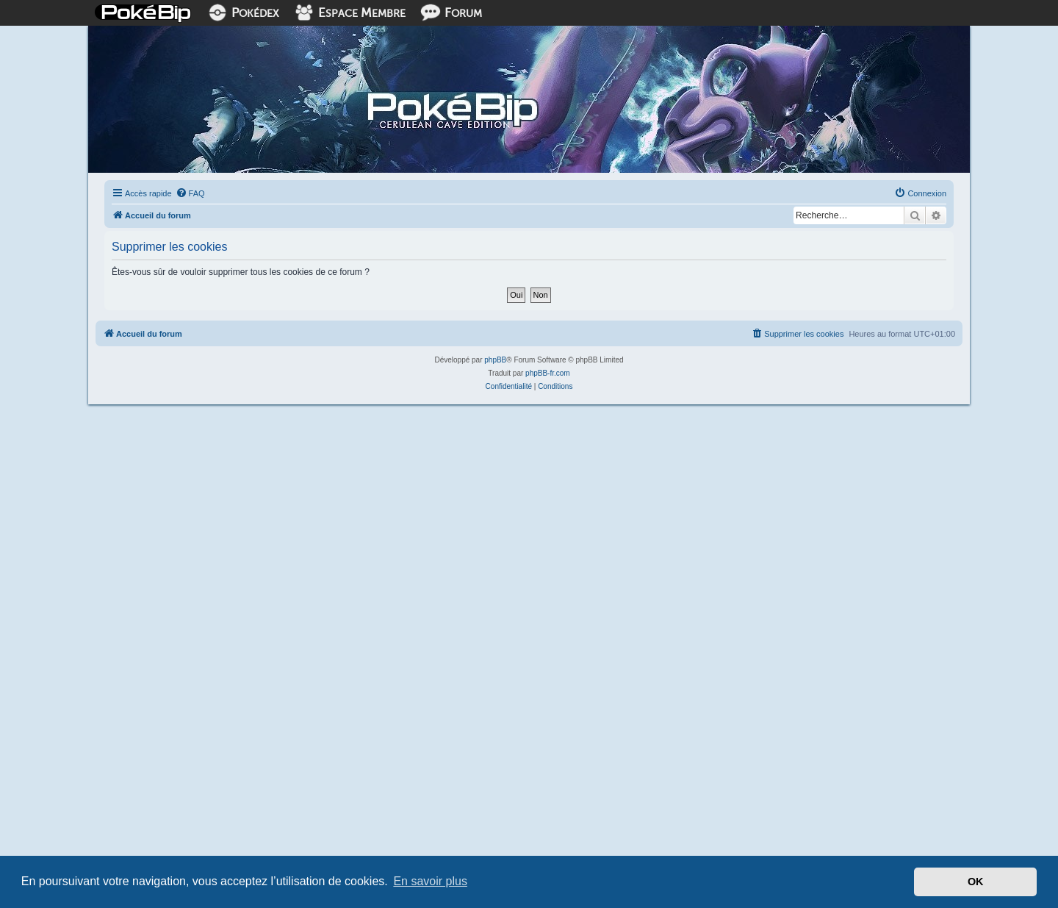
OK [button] (976, 881)
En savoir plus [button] (430, 881)
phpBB (495, 360)
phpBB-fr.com (547, 373)
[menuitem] (190, 193)
